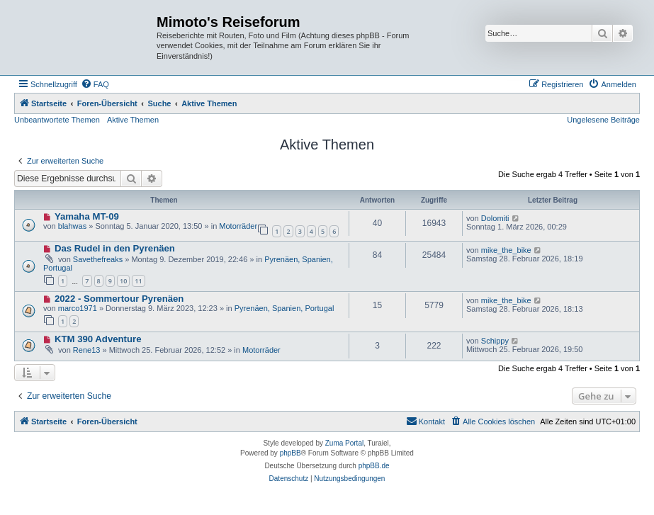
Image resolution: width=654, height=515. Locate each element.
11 (138, 280)
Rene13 (87, 350)
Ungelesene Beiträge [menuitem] (603, 119)
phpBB (290, 453)
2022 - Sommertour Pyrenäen (119, 298)
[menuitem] (95, 84)
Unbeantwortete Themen (57, 119)
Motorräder (238, 226)
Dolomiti (495, 218)
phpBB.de (374, 466)
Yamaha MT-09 (87, 216)
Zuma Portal (344, 443)
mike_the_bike (506, 250)
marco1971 (77, 308)
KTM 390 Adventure (98, 339)
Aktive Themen (133, 119)
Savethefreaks (98, 259)
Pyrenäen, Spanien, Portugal (284, 308)
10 (123, 280)
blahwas (72, 226)
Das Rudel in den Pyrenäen (115, 248)
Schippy (495, 340)
